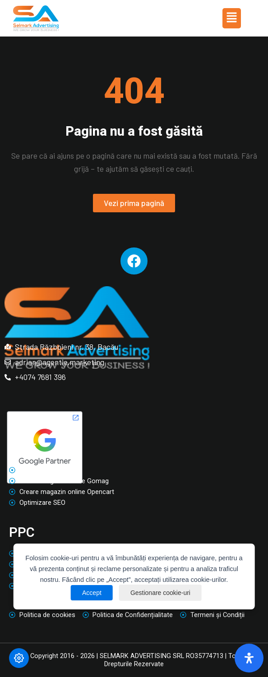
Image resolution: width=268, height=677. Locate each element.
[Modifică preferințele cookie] (19, 658)
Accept (92, 592)
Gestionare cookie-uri (160, 592)
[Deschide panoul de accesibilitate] (249, 658)
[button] (231, 18)
